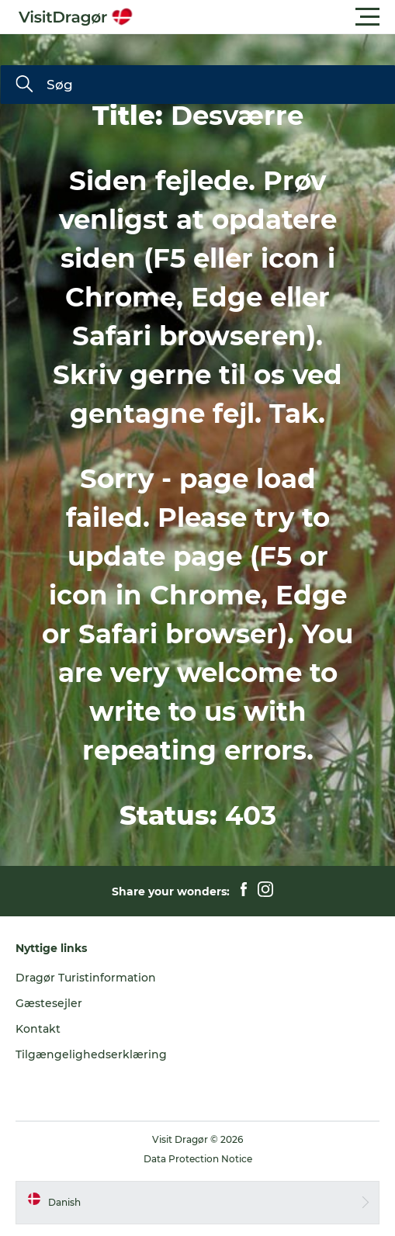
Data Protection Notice (198, 1159)
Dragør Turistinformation (86, 978)
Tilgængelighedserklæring (91, 1054)
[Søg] (24, 85)
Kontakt (38, 1029)
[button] (267, 17)
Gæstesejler (49, 1003)
